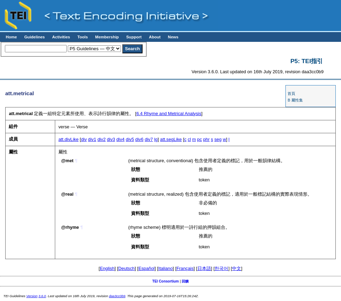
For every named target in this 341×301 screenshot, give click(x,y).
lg (156, 139)
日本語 (204, 268)
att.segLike (171, 139)
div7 (149, 139)
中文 (236, 268)
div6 (139, 139)
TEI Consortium (165, 281)
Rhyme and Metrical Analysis (168, 113)
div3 (111, 139)
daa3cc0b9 (117, 296)
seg (218, 139)
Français (185, 268)
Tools (82, 37)
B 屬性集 (295, 100)
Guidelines (34, 37)
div (84, 139)
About (154, 37)
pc (199, 139)
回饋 (185, 281)
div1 (92, 139)
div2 (101, 139)
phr (206, 139)
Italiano (165, 268)
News (173, 37)
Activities (61, 37)
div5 (130, 139)
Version (31, 296)
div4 (120, 139)
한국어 (221, 268)
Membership (107, 37)
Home (11, 37)
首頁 (291, 93)
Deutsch (126, 268)
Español (146, 268)
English (107, 268)
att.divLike (68, 139)
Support (134, 37)
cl (189, 139)
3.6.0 (42, 296)
